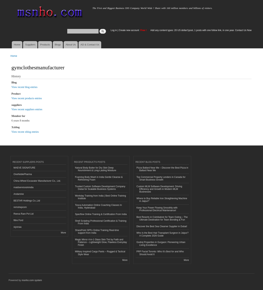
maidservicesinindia (24, 187)
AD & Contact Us (90, 44)
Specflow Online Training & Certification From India (101, 214)
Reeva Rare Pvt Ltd (24, 214)
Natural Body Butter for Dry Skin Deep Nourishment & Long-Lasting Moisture (95, 169)
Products (45, 44)
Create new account (129, 30)
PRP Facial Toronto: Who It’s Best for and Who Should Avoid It (160, 253)
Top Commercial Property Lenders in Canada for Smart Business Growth (160, 178)
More (63, 232)
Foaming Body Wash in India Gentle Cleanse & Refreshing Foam (99, 178)
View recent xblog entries (25, 131)
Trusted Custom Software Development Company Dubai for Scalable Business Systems (100, 187)
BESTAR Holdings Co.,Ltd (27, 200)
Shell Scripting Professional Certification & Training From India (101, 222)
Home (17, 44)
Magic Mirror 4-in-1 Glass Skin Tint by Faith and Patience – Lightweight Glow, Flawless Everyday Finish (101, 242)
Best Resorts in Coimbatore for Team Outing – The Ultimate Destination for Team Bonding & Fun (162, 218)
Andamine (19, 194)
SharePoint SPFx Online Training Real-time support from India (97, 231)
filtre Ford (18, 220)
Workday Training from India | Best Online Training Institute (100, 197)
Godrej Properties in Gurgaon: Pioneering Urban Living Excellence (160, 243)
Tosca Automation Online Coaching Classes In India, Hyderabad (98, 206)
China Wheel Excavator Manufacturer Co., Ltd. (37, 181)
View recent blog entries (24, 87)
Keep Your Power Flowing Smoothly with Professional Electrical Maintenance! (156, 209)
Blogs (58, 44)
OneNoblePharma (23, 174)
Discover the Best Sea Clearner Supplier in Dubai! (161, 226)
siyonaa (17, 227)
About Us (71, 44)
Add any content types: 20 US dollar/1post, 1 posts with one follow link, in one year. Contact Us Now (201, 30)
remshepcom (20, 207)
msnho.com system (32, 280)
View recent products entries (26, 98)
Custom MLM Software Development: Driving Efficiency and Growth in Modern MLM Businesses (159, 189)
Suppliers (30, 44)
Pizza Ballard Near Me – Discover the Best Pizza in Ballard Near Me (162, 169)
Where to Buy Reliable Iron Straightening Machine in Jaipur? (161, 199)
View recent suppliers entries (26, 109)
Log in (114, 30)
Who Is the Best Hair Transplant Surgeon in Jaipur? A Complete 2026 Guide (162, 234)
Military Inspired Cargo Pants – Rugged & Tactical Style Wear (100, 253)
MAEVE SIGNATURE (24, 167)
